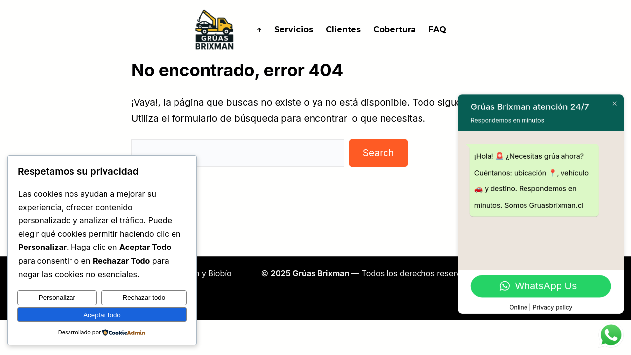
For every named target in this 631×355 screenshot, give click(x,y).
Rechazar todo (144, 298)
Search (378, 153)
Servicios (293, 29)
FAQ (437, 29)
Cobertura (394, 29)
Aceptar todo (102, 315)
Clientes (343, 29)
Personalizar (57, 298)
